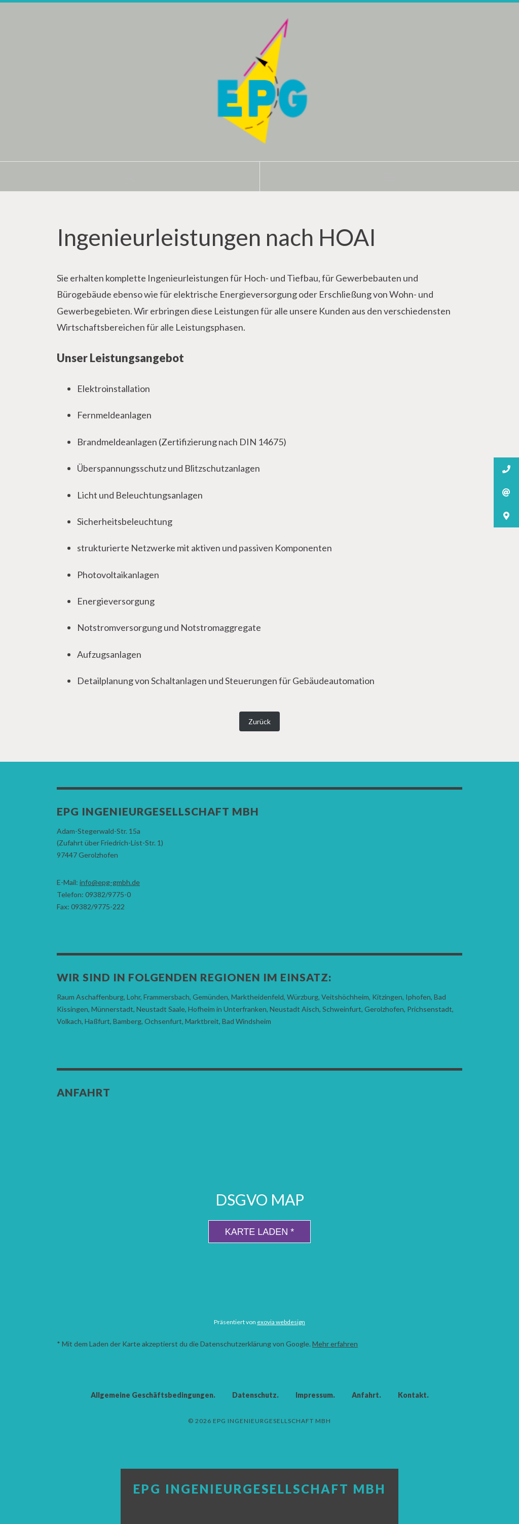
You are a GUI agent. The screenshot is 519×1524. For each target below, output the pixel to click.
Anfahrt (365, 1395)
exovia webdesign (281, 1322)
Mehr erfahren (335, 1343)
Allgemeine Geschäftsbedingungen (152, 1395)
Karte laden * (259, 1232)
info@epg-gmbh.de (110, 882)
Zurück (259, 721)
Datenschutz (254, 1395)
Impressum (314, 1395)
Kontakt (412, 1395)
